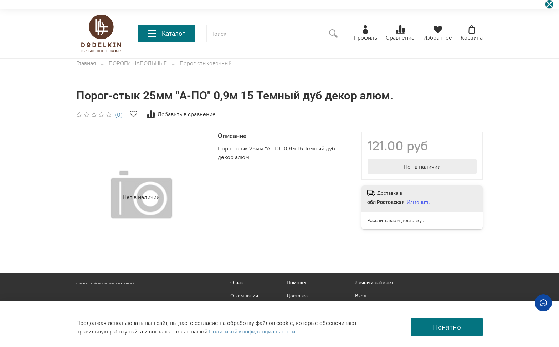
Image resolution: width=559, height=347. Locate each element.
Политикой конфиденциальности (252, 331)
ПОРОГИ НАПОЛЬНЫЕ (138, 63)
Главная (86, 63)
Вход (360, 295)
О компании (244, 295)
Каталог (166, 33)
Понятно (447, 326)
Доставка (297, 295)
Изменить (418, 202)
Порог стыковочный (206, 63)
